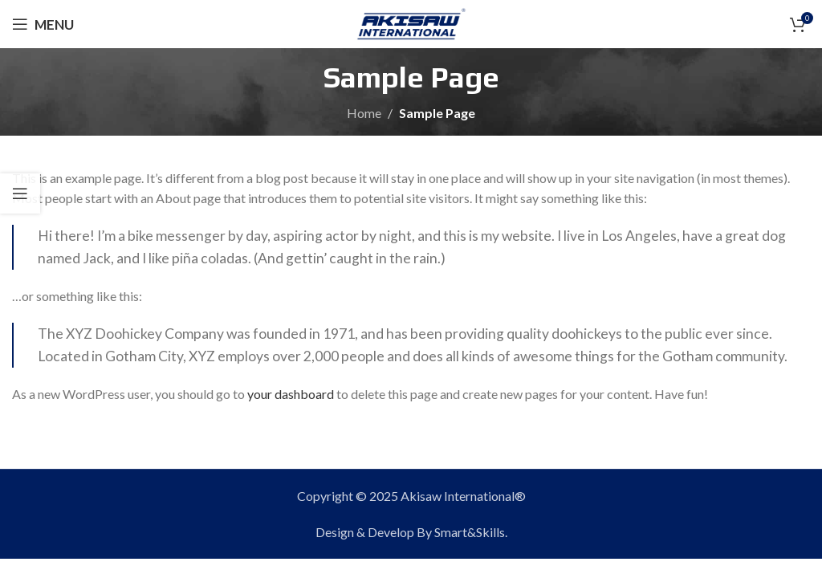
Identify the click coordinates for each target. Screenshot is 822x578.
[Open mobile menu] (43, 24)
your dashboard (290, 393)
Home (364, 112)
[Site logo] (411, 22)
